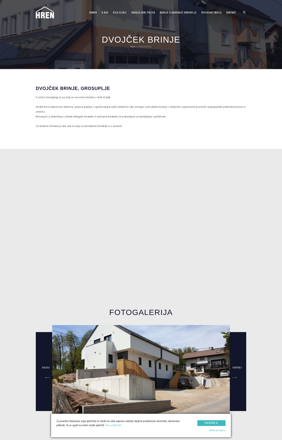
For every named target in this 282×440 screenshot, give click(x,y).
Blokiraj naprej (218, 430)
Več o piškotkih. (113, 425)
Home (132, 46)
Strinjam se (211, 423)
